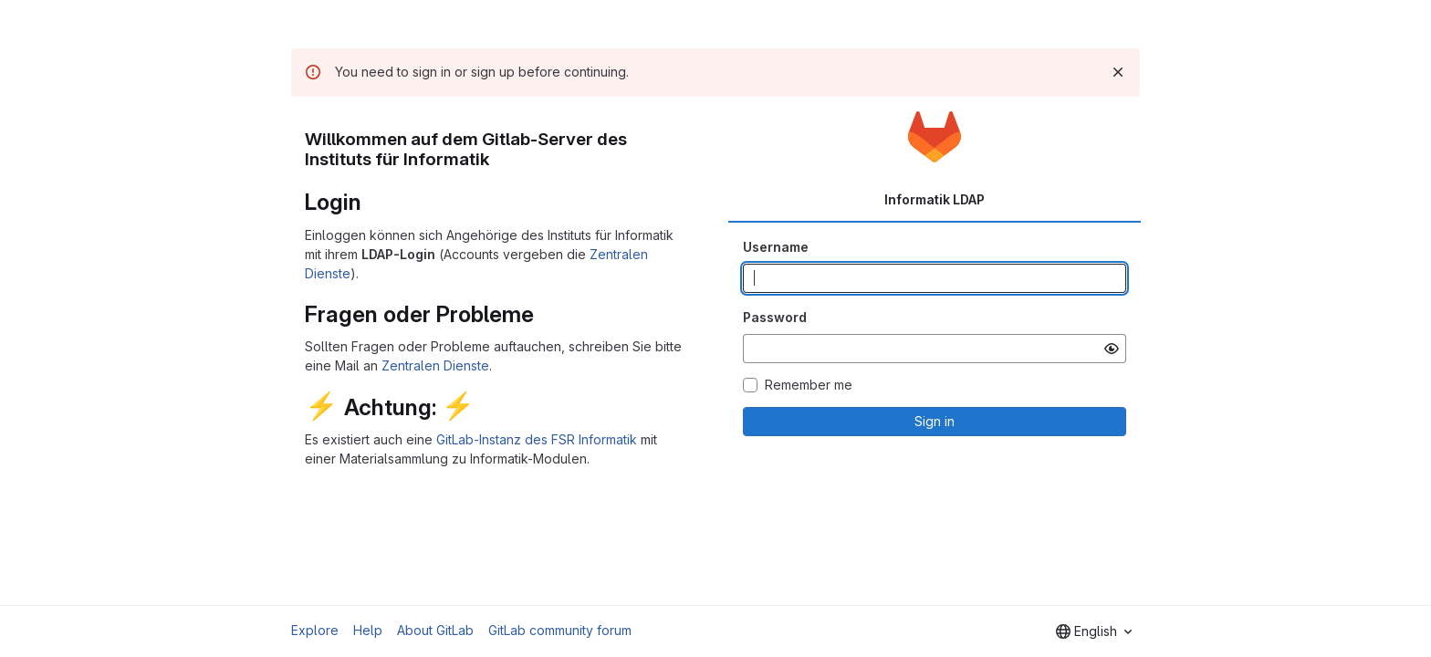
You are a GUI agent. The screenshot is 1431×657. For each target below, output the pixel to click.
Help (367, 630)
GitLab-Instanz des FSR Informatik (536, 439)
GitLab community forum (560, 630)
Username (776, 247)
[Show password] (1111, 348)
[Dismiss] (1118, 72)
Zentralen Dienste (435, 365)
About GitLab (435, 630)
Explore (315, 630)
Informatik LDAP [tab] (934, 199)
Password (775, 317)
